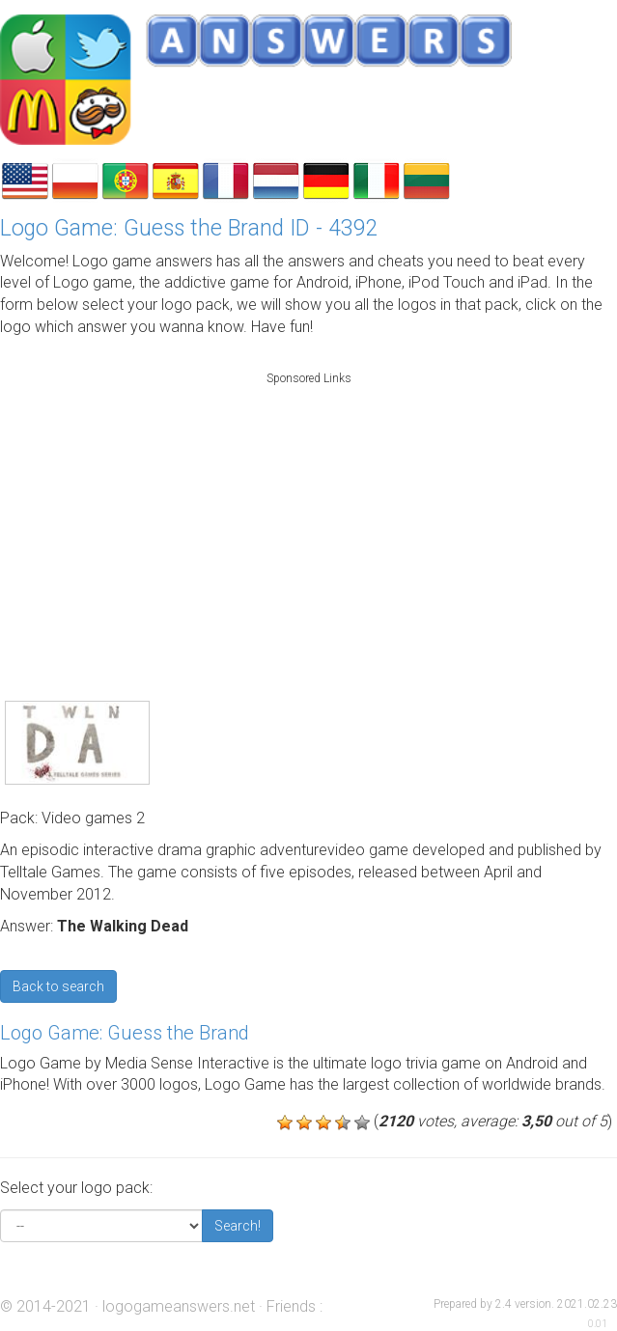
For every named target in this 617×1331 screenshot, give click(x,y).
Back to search (58, 986)
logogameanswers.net (178, 1306)
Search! (237, 1226)
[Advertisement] (309, 515)
